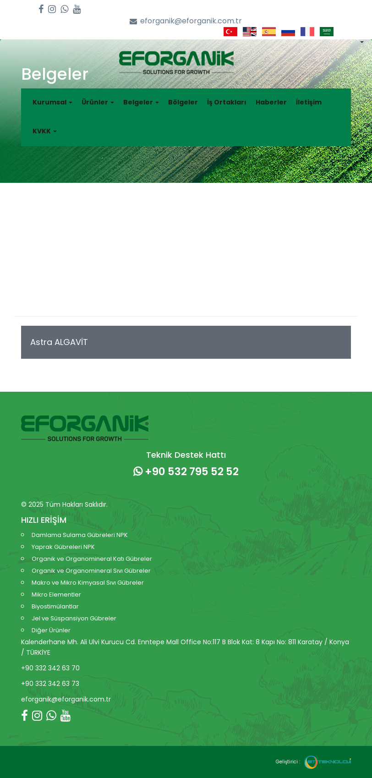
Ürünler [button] (98, 102)
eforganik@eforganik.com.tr (186, 21)
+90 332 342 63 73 (50, 683)
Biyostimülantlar (55, 606)
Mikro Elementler (56, 594)
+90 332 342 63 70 (50, 668)
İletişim (309, 102)
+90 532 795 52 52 (186, 471)
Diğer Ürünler (51, 630)
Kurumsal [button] (52, 102)
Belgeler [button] (141, 102)
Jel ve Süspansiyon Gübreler (74, 618)
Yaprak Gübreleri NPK (63, 546)
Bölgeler (183, 102)
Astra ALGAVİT (59, 342)
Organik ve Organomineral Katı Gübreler (92, 558)
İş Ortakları (226, 102)
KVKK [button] (45, 131)
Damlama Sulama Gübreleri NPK (80, 535)
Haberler (271, 102)
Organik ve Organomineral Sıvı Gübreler (91, 570)
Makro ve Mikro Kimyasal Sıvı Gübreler (88, 582)
